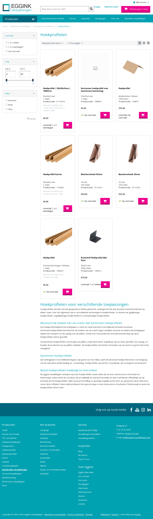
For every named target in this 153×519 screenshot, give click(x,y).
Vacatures (82, 500)
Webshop (105, 514)
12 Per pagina (75, 43)
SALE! (4, 485)
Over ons (115, 18)
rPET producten (9, 438)
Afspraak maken (111, 7)
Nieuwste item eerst (52, 43)
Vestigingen (100, 18)
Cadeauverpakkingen (11, 442)
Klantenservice (85, 492)
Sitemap (89, 514)
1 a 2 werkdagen (14, 47)
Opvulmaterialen (9, 453)
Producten (8, 425)
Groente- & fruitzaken (50, 450)
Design (115, 514)
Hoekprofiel (124, 88)
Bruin (9, 104)
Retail (42, 461)
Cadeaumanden (9, 450)
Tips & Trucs (84, 459)
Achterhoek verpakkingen (13, 481)
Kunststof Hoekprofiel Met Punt (94, 259)
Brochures (82, 455)
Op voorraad (13, 51)
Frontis (138, 514)
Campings (44, 430)
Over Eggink (85, 467)
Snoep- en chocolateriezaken (53, 469)
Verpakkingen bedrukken (89, 434)
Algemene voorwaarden (55, 514)
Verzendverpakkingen (12, 473)
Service (72, 18)
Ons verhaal (83, 476)
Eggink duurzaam (86, 472)
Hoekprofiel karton (52, 174)
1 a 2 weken (12, 42)
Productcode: (49, 101)
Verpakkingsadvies (86, 438)
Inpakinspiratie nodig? (88, 430)
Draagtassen (8, 446)
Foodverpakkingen (10, 465)
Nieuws (81, 496)
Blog (80, 451)
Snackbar (44, 438)
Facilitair (5, 461)
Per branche (47, 425)
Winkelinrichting (9, 477)
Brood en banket (47, 446)
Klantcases (83, 488)
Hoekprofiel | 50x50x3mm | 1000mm (57, 89)
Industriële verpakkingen (14, 469)
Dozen (5, 457)
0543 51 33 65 (132, 433)
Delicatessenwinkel (48, 434)
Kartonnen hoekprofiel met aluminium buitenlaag (94, 89)
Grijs (9, 109)
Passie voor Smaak (10, 434)
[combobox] (67, 9)
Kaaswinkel (45, 457)
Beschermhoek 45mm (91, 174)
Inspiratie (85, 18)
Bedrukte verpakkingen (135, 18)
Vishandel (44, 473)
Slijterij (43, 465)
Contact (81, 504)
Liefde (5, 430)
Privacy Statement (75, 514)
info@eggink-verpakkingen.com (137, 437)
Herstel (33, 118)
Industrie (44, 453)
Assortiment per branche (53, 18)
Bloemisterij (45, 442)
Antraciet (11, 100)
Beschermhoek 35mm (129, 174)
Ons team (82, 480)
